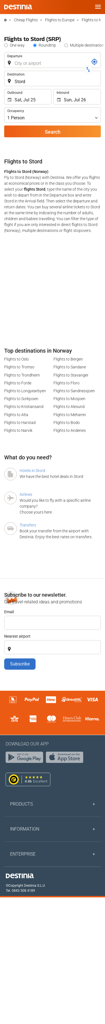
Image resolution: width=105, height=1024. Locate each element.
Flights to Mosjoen (69, 398)
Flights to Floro (66, 383)
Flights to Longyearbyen (25, 391)
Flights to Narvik (18, 430)
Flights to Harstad (20, 422)
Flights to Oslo (16, 359)
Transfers (28, 525)
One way (17, 45)
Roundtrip (47, 45)
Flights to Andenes (69, 430)
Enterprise (23, 854)
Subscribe (20, 664)
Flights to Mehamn (69, 414)
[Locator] (94, 61)
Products (21, 804)
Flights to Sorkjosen (21, 398)
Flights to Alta (16, 414)
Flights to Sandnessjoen (74, 391)
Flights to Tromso (19, 367)
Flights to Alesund (69, 406)
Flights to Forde (17, 383)
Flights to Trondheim (22, 375)
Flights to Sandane (69, 367)
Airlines (26, 494)
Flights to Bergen (68, 359)
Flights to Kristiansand (23, 406)
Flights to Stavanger (70, 375)
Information (24, 829)
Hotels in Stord (32, 470)
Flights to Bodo (66, 422)
